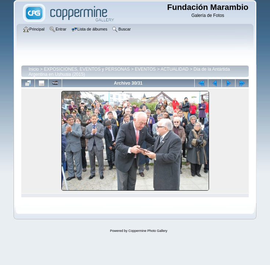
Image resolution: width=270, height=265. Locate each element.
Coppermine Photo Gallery (147, 231)
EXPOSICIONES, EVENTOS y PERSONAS (87, 69)
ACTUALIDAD (174, 69)
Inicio (34, 69)
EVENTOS (145, 69)
